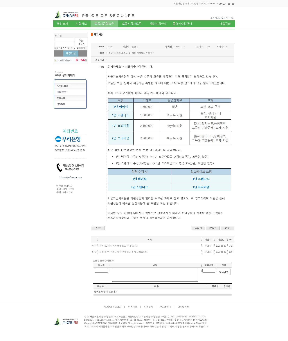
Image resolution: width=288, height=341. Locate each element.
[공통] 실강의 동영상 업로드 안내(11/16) (118, 246)
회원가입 (177, 3)
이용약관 (132, 306)
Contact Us (213, 3)
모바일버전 (183, 306)
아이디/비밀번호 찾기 (195, 3)
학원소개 (148, 306)
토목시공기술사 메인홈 (221, 18)
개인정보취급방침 (112, 306)
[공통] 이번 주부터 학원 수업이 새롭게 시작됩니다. (123, 252)
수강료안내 (165, 306)
